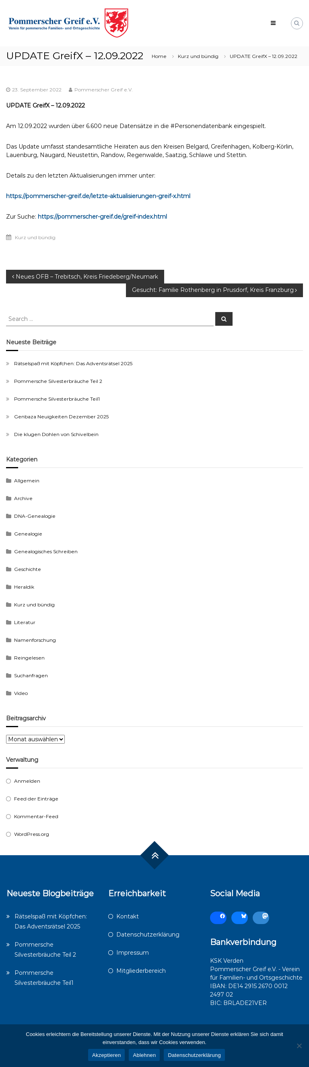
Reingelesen (29, 658)
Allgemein (26, 481)
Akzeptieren (106, 1055)
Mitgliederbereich (141, 970)
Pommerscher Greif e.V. (103, 90)
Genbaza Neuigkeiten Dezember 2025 (61, 417)
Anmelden (27, 781)
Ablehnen (144, 1055)
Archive (23, 498)
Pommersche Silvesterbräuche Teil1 (57, 399)
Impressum (132, 952)
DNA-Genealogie (35, 516)
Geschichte (27, 569)
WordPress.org (31, 834)
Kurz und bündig (198, 56)
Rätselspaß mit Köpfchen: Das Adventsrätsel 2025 (73, 363)
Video (21, 693)
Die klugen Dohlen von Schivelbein (56, 434)
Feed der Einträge (36, 799)
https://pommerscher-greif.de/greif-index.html (102, 216)
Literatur (24, 622)
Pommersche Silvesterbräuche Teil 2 (58, 381)
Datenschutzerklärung (147, 934)
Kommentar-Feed (36, 816)
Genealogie (28, 534)
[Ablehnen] (299, 1046)
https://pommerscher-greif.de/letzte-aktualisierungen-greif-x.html (98, 196)
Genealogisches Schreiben (46, 551)
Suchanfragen (31, 675)
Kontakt (127, 916)
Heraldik (24, 587)
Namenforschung (35, 640)
